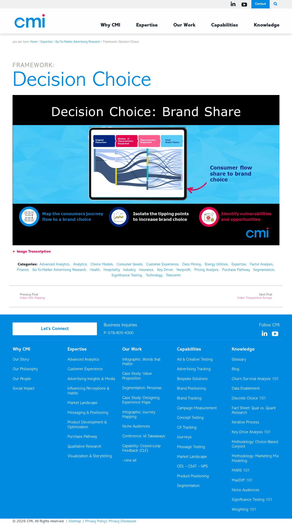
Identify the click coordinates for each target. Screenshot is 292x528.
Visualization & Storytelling (90, 456)
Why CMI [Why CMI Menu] (110, 25)
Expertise (46, 42)
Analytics (80, 264)
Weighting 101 (244, 510)
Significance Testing (127, 275)
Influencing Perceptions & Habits (88, 391)
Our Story (21, 360)
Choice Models (102, 264)
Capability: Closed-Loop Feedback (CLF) (141, 448)
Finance (23, 270)
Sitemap (75, 521)
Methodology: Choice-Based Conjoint (255, 444)
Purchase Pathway (235, 270)
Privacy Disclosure (122, 521)
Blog (235, 369)
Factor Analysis (261, 264)
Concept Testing (190, 418)
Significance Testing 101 (252, 500)
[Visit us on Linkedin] (234, 4)
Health (95, 270)
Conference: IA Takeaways (143, 436)
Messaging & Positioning (88, 413)
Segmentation (263, 270)
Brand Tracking (189, 398)
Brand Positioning (191, 389)
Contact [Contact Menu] (260, 4)
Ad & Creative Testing (195, 360)
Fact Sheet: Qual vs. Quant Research (254, 411)
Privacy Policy (95, 521)
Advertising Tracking (194, 369)
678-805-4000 (120, 333)
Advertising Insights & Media (91, 379)
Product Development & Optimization (87, 425)
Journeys (184, 437)
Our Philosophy (25, 369)
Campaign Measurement (197, 408)
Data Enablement (246, 389)
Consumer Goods (129, 264)
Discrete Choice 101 (249, 398)
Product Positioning (193, 476)
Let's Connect (55, 329)
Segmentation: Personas (142, 388)
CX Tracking (187, 428)
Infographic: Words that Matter (141, 362)
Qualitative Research (84, 447)
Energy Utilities (216, 264)
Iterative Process (245, 422)
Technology (154, 275)
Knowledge (243, 349)
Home (34, 42)
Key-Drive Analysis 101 (251, 432)
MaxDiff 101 (242, 480)
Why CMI (21, 349)
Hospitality (111, 270)
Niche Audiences (136, 426)
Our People (22, 379)
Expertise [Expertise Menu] (147, 25)
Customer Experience (162, 264)
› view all (129, 460)
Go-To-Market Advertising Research (77, 42)
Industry (129, 270)
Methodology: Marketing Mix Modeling (255, 458)
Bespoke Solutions (192, 379)
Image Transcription (34, 251)
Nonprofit (183, 270)
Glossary (239, 360)
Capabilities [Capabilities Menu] (224, 25)
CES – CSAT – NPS (192, 466)
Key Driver (165, 270)
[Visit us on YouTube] (245, 4)
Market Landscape (82, 403)
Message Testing (191, 447)
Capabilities (189, 349)
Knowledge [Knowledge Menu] (266, 25)
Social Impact (23, 389)
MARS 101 (241, 471)
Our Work (184, 25)
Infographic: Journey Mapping (138, 415)
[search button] (274, 4)
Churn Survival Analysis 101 (255, 379)
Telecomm (173, 275)
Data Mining (191, 264)
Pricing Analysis (206, 270)
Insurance (146, 270)
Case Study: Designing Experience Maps (140, 400)
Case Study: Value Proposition (137, 376)
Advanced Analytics (54, 264)
